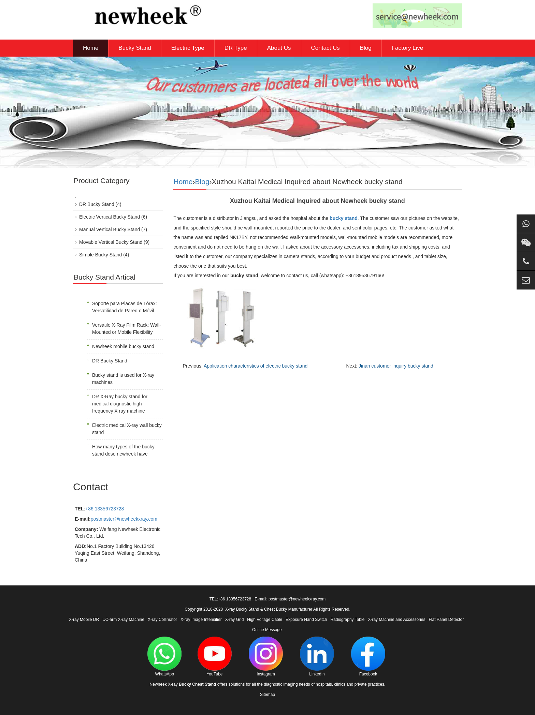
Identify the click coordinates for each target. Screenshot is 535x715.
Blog (366, 48)
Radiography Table (348, 619)
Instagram (266, 656)
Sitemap (267, 694)
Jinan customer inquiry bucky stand (396, 366)
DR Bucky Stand (96, 204)
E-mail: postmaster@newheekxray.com (290, 599)
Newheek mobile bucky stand (123, 346)
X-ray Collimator (162, 619)
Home (90, 48)
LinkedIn (317, 656)
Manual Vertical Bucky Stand (109, 229)
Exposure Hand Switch (306, 619)
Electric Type (187, 48)
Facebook (368, 656)
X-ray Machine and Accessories (396, 619)
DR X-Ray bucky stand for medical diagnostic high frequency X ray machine (119, 404)
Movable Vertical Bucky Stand (110, 242)
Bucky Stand (134, 48)
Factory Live (407, 48)
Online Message (267, 629)
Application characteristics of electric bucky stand (255, 366)
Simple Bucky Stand (100, 254)
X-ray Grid (234, 619)
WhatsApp (164, 656)
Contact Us (325, 48)
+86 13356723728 (104, 508)
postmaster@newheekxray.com (124, 519)
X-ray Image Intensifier (201, 619)
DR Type (236, 48)
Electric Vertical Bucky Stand (109, 217)
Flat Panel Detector (446, 619)
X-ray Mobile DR (84, 619)
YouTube (215, 656)
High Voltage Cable (264, 619)
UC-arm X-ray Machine (123, 619)
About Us (279, 48)
